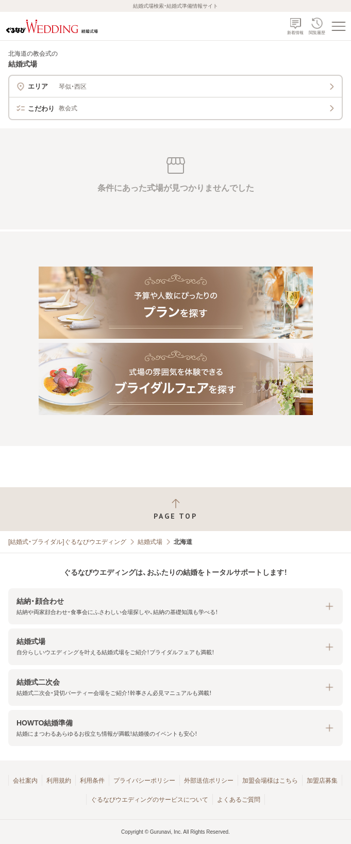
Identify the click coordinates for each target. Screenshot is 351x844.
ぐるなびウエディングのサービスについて (149, 799)
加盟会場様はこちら (270, 780)
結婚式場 (150, 541)
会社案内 (25, 780)
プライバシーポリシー (144, 780)
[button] (175, 606)
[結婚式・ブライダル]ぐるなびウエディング (67, 541)
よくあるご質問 (238, 799)
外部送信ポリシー (208, 780)
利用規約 (58, 780)
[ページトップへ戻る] (175, 509)
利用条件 (92, 780)
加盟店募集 (322, 780)
